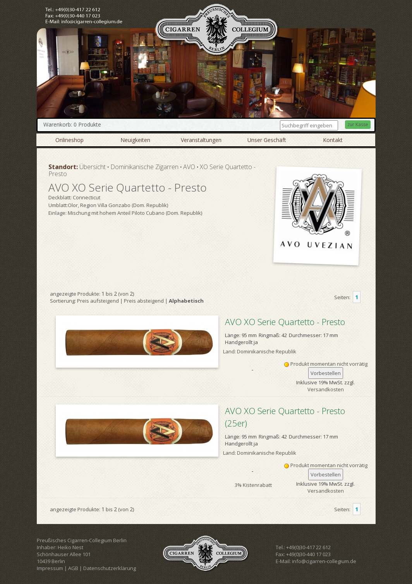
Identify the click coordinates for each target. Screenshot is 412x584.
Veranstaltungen (201, 140)
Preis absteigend (144, 300)
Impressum (50, 568)
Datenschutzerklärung (109, 568)
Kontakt (333, 140)
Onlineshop (69, 140)
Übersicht (92, 167)
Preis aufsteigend (98, 300)
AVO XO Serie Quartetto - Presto (285, 321)
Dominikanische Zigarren (144, 167)
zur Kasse (357, 124)
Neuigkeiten (135, 140)
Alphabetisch (186, 300)
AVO (189, 167)
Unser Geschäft (266, 140)
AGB (73, 568)
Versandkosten (325, 389)
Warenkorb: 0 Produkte (72, 124)
